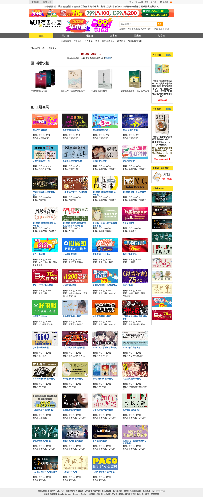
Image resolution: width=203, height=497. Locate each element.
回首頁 (108, 58)
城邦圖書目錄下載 (92, 491)
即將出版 (89, 41)
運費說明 (35, 2)
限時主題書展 (108, 41)
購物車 (167, 2)
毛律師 (143, 29)
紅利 (147, 2)
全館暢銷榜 (66, 41)
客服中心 (128, 491)
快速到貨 (47, 2)
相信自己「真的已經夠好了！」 (75, 91)
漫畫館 (137, 35)
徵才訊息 (51, 491)
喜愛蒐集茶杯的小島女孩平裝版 (135, 91)
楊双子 (150, 29)
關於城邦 (42, 491)
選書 (97, 41)
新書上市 (78, 41)
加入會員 (139, 2)
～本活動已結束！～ (90, 54)
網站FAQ (60, 491)
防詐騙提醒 (117, 491)
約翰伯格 (136, 29)
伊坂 (156, 29)
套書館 (113, 35)
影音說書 (121, 41)
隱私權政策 (106, 491)
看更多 (169, 55)
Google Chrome (64, 494)
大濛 (129, 29)
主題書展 (52, 48)
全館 (41, 35)
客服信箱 (137, 491)
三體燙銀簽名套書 (39, 91)
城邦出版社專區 (135, 41)
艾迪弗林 (123, 29)
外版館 (89, 35)
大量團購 (79, 491)
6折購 (153, 2)
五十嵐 (161, 29)
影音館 (161, 35)
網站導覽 (70, 491)
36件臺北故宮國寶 (99, 91)
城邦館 (65, 35)
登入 (131, 2)
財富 (167, 29)
